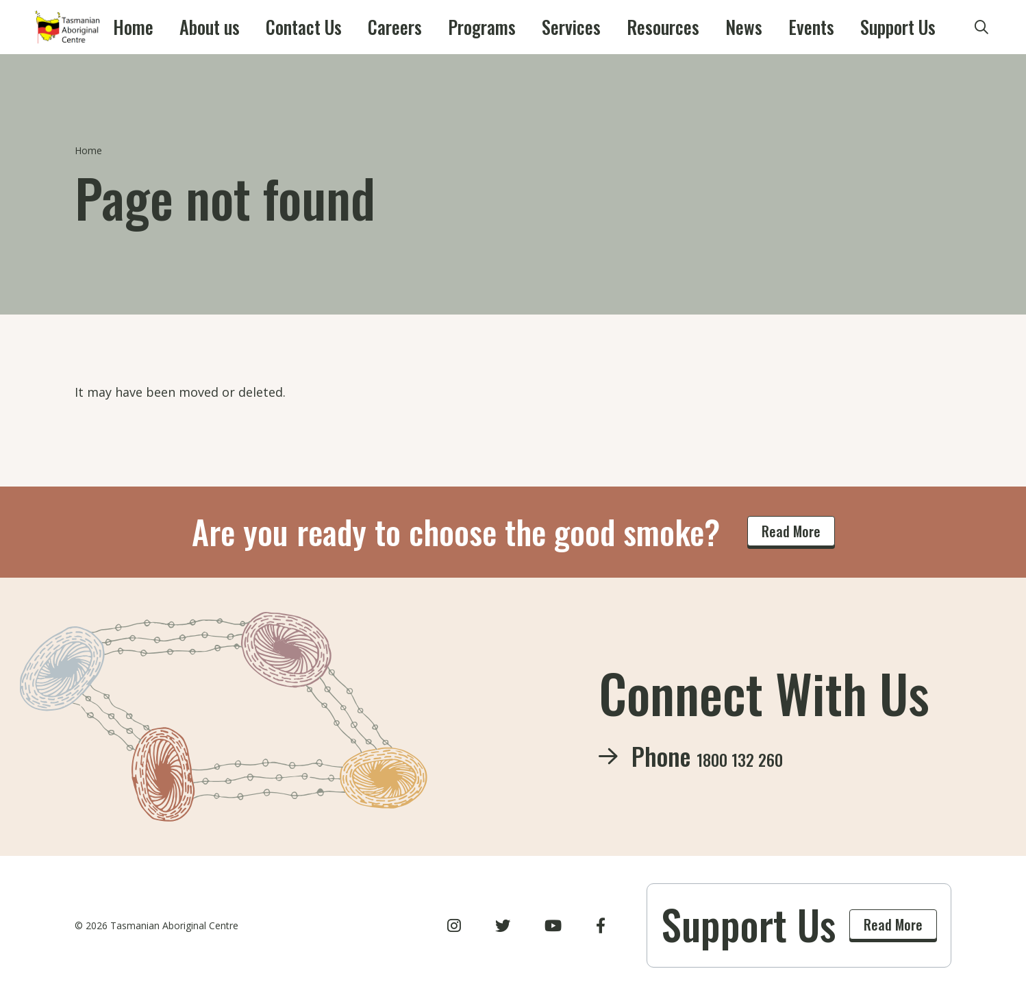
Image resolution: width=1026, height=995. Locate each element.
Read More (791, 531)
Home (199, 27)
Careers (410, 27)
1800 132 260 (761, 755)
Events (741, 27)
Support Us (811, 27)
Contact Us (336, 27)
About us (260, 27)
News (688, 27)
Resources (624, 27)
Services (551, 27)
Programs (480, 27)
